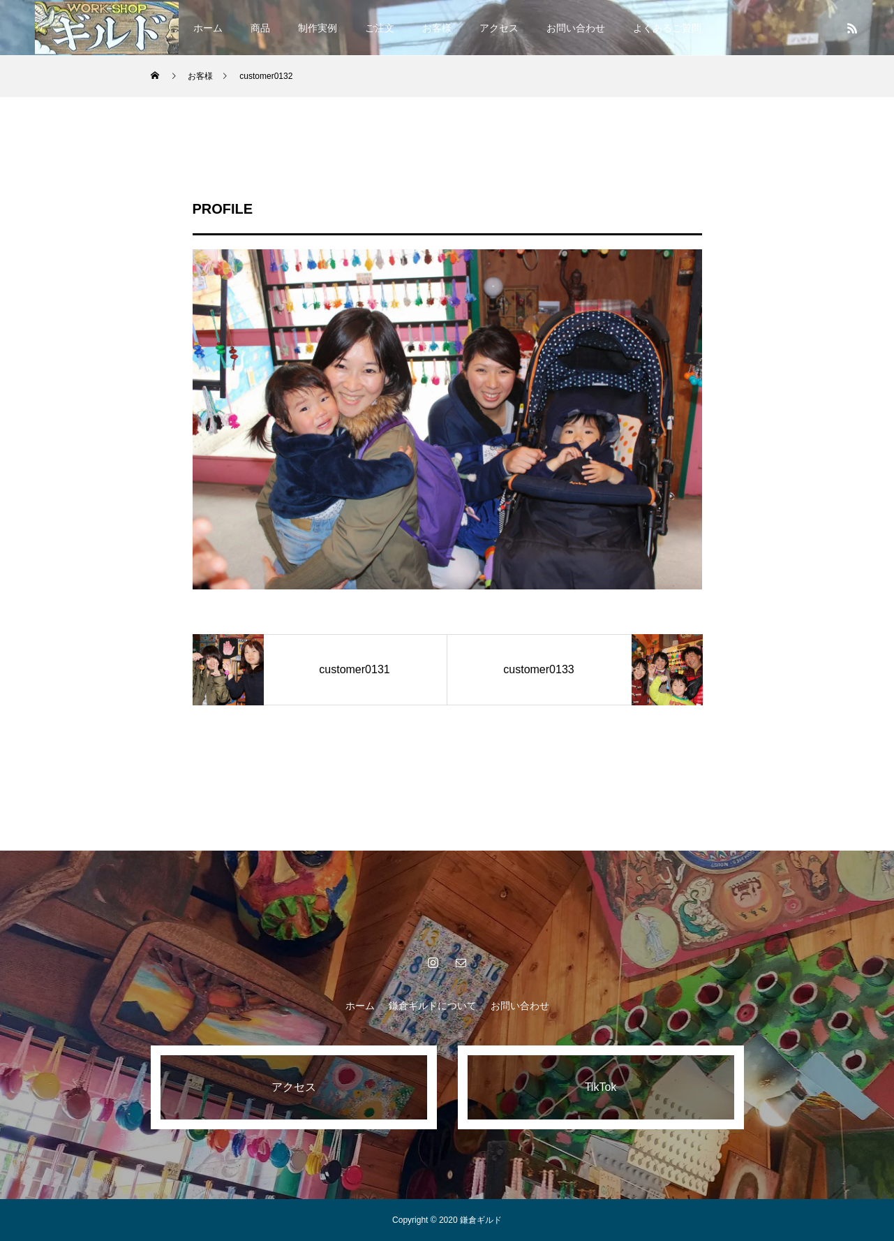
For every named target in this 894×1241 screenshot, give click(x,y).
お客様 (437, 28)
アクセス (499, 28)
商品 (260, 28)
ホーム (208, 28)
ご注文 (379, 28)
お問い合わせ (575, 28)
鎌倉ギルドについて (433, 1005)
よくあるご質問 (667, 28)
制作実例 (317, 28)
